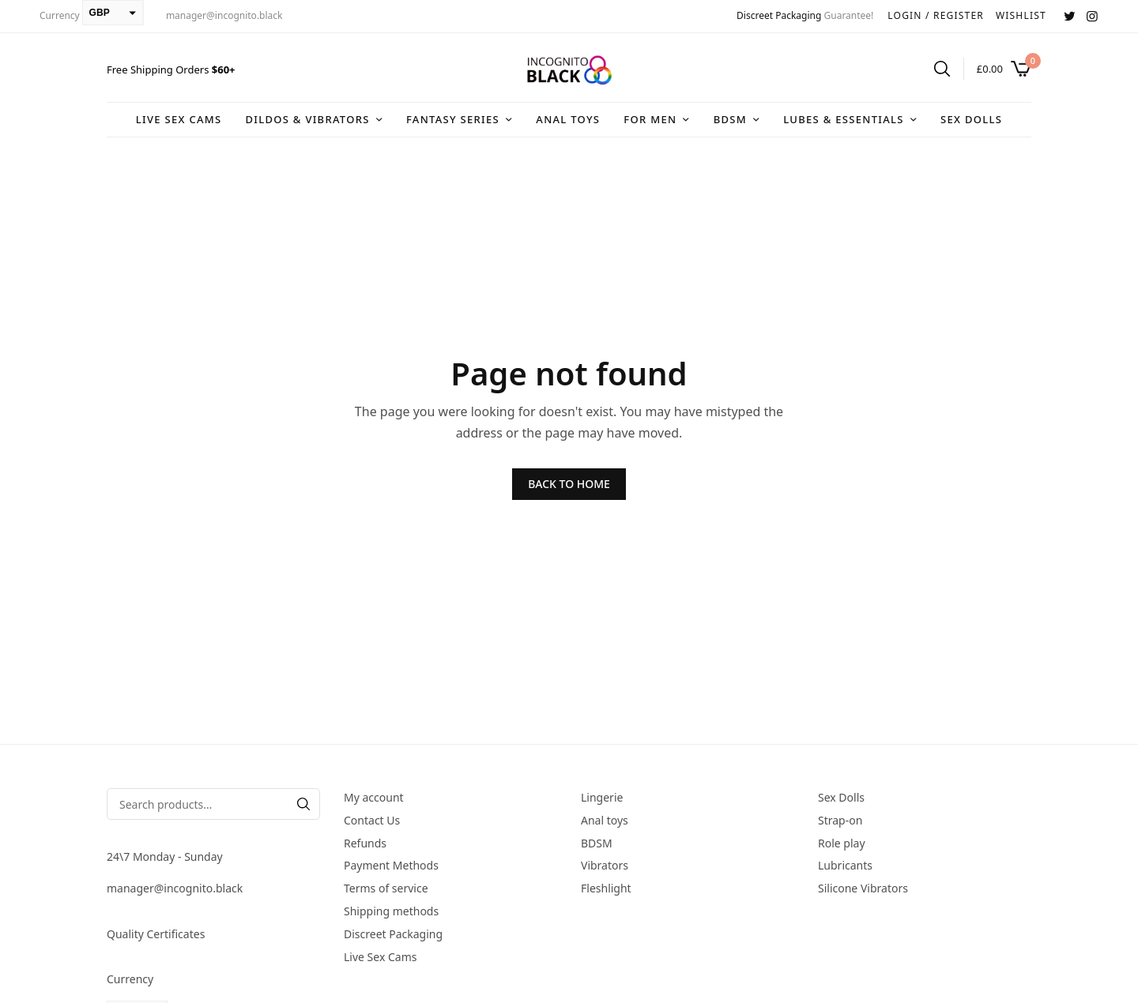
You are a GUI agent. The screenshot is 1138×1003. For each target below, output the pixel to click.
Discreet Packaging (779, 15)
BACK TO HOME (569, 483)
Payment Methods (391, 865)
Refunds (365, 843)
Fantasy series (452, 119)
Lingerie (602, 797)
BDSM (730, 119)
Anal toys (568, 119)
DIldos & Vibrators (307, 119)
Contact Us (372, 820)
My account (374, 797)
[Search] (303, 804)
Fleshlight (606, 888)
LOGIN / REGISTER (935, 15)
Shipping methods (391, 910)
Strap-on (840, 820)
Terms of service (386, 888)
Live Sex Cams (179, 119)
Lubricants (845, 865)
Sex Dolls (971, 119)
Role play (841, 843)
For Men (650, 119)
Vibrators (604, 865)
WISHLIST (1021, 15)
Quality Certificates (156, 933)
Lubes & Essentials (843, 119)
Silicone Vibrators (863, 888)
